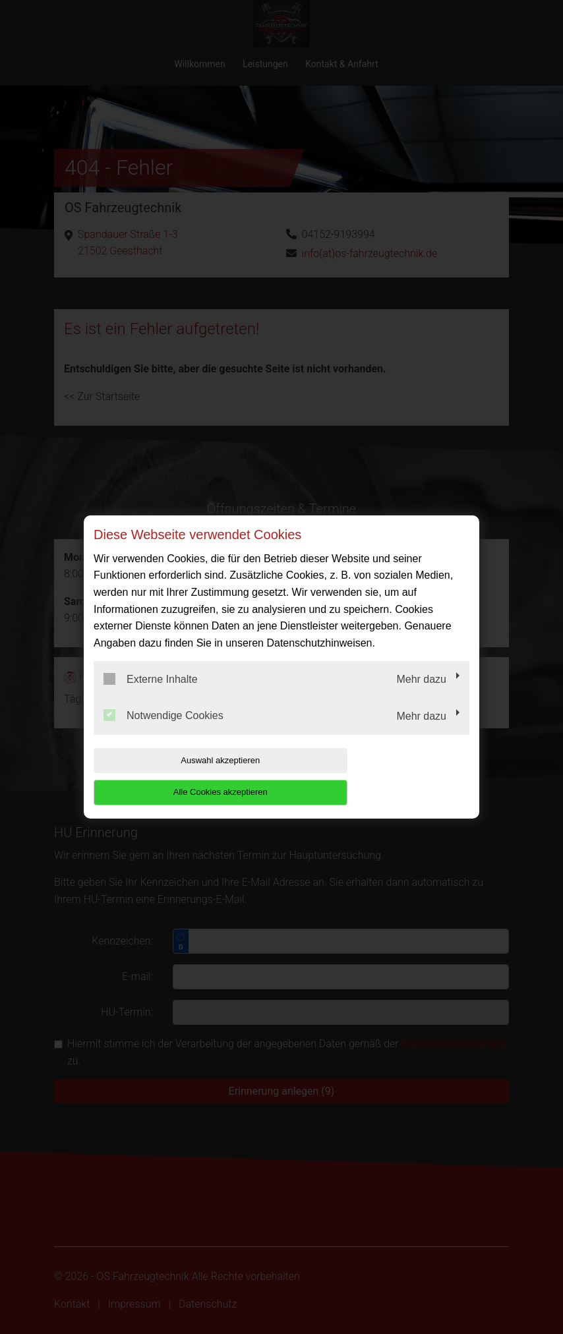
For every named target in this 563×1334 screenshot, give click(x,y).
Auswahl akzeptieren (178, 776)
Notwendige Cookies (163, 732)
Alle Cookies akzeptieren (385, 776)
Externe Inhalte (151, 695)
